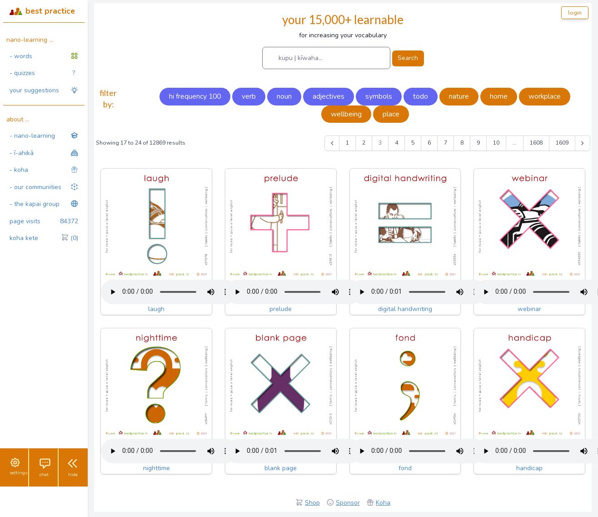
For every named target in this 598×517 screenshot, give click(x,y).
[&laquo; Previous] (332, 143)
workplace (544, 96)
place (391, 114)
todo (420, 96)
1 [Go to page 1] (347, 142)
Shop (312, 502)
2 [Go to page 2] (363, 142)
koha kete (44, 238)
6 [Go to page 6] (429, 142)
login (575, 12)
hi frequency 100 (195, 96)
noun (284, 96)
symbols (378, 96)
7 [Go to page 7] (445, 142)
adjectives (328, 96)
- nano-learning (44, 135)
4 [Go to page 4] (396, 142)
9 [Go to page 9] (478, 142)
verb (249, 96)
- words (44, 56)
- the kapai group (44, 204)
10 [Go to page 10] (496, 142)
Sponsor (348, 502)
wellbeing (346, 114)
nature (459, 96)
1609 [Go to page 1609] (562, 142)
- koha (44, 170)
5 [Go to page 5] (412, 142)
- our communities (44, 187)
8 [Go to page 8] (461, 142)
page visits (44, 221)
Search (408, 58)
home (499, 96)
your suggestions (44, 90)
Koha (383, 502)
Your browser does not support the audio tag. (169, 292)
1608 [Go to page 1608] (536, 142)
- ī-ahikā (44, 153)
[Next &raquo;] (582, 143)
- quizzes (42, 73)
